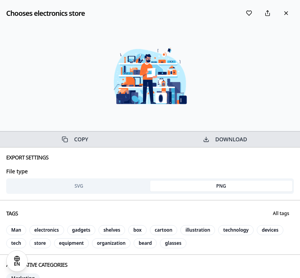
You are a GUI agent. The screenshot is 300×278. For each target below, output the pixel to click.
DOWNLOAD (225, 139)
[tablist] (150, 186)
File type (17, 171)
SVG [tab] (79, 186)
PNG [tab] (221, 186)
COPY (75, 139)
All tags (281, 213)
